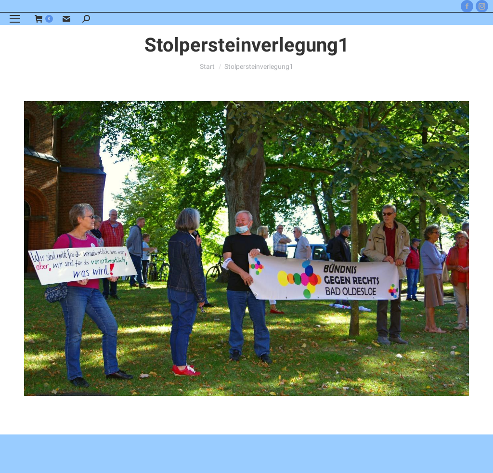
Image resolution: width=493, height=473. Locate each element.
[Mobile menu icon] (15, 19)
